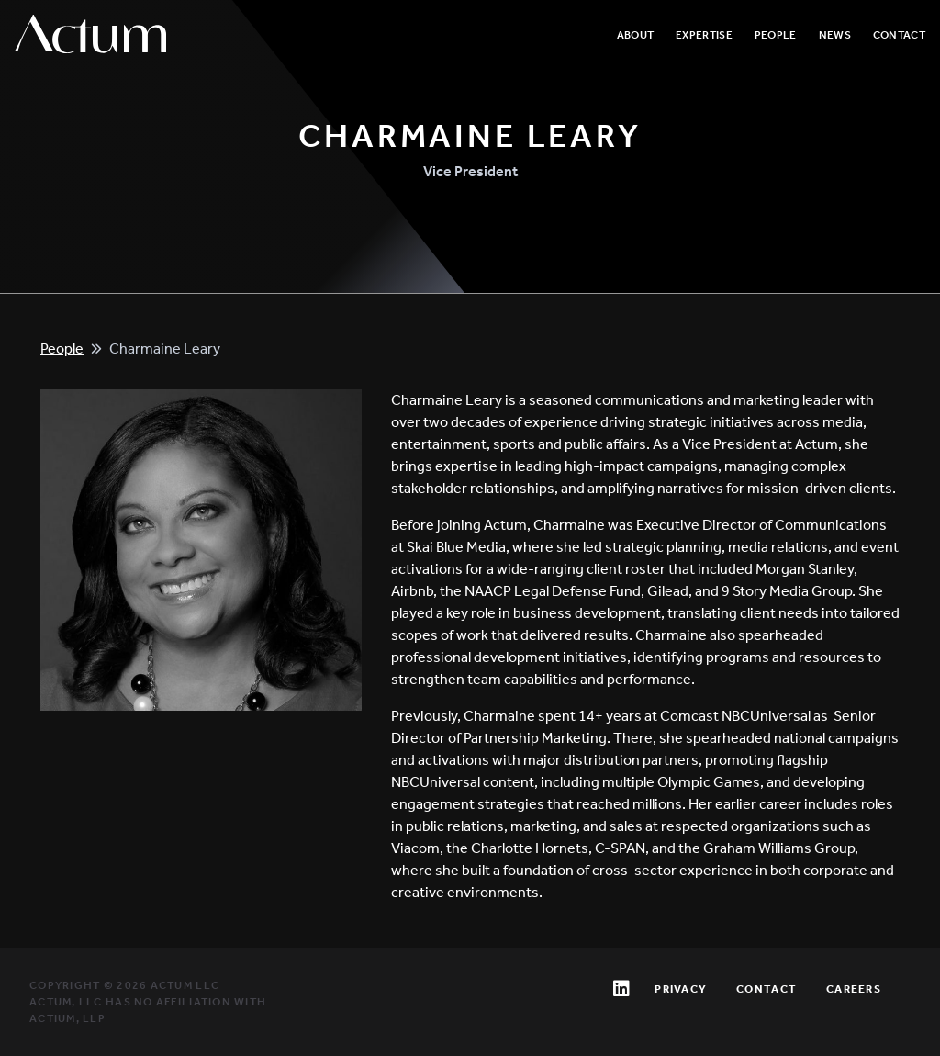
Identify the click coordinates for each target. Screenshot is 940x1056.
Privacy (681, 989)
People (776, 34)
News (835, 34)
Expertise (704, 34)
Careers (853, 989)
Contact (899, 34)
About (636, 34)
